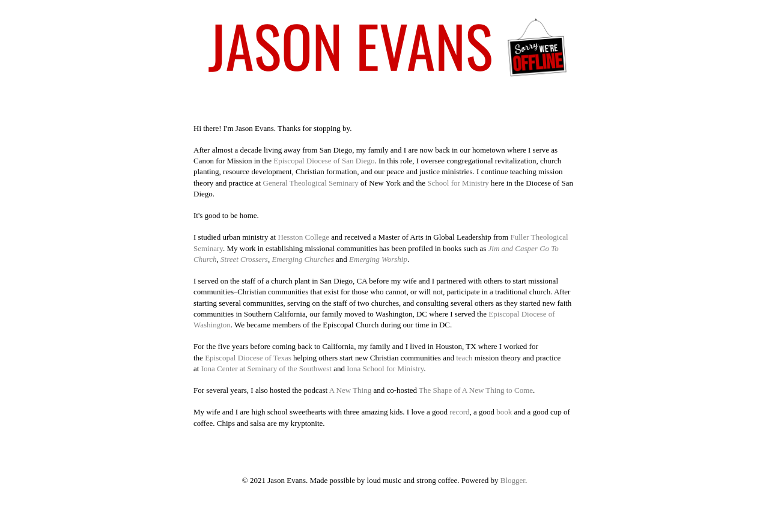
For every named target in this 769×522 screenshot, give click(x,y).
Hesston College (303, 236)
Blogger (512, 480)
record (459, 411)
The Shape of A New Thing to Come (476, 390)
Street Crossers (244, 259)
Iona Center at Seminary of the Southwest (266, 368)
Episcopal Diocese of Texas (248, 357)
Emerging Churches (302, 259)
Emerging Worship (378, 259)
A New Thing (350, 390)
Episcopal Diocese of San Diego (323, 160)
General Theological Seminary (311, 182)
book (504, 411)
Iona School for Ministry (385, 368)
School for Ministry (458, 182)
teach (465, 357)
